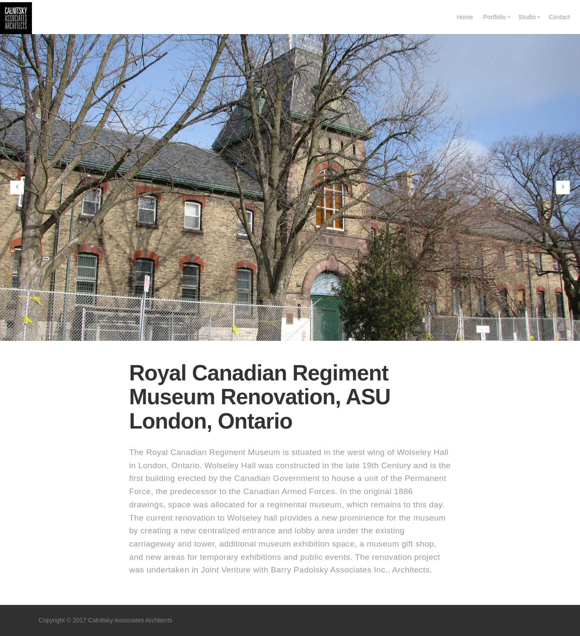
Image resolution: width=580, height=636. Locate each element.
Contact (559, 17)
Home (464, 17)
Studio (527, 17)
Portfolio (494, 17)
